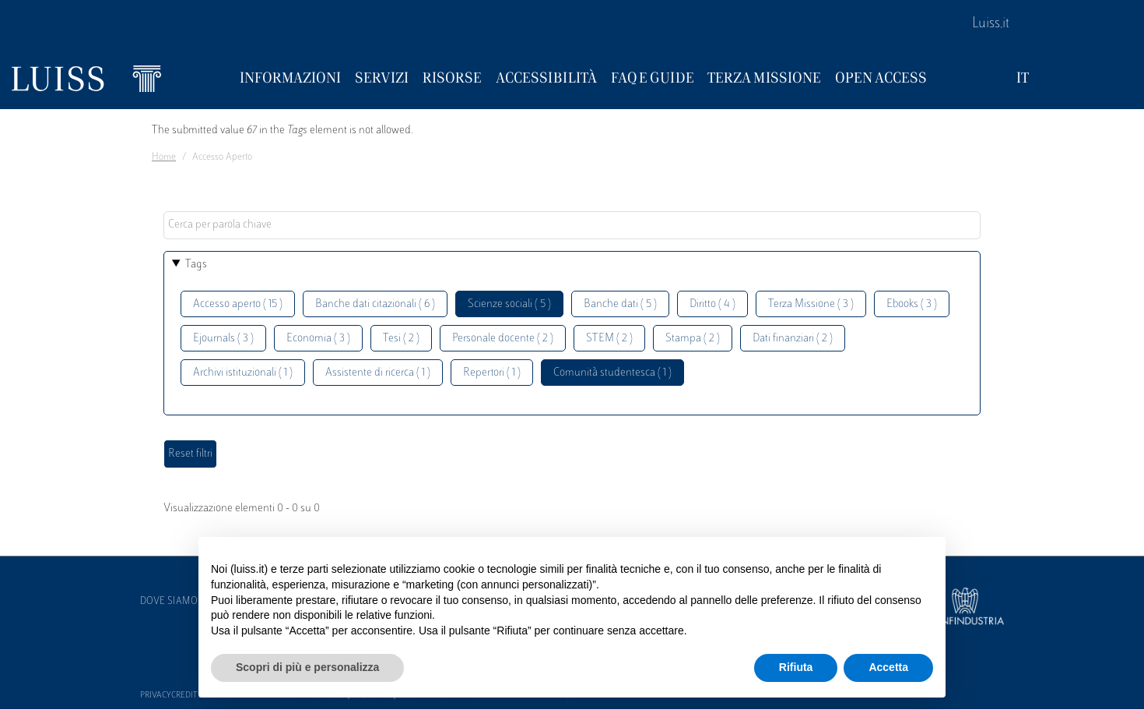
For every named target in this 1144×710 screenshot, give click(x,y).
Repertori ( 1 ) (492, 373)
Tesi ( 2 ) (401, 338)
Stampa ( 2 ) (692, 338)
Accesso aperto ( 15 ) (237, 304)
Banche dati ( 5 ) (620, 304)
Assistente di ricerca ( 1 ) (377, 373)
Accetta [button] (888, 667)
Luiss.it (990, 24)
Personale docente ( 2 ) (502, 338)
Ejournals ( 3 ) (223, 338)
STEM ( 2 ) (609, 338)
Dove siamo (169, 601)
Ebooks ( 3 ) (911, 304)
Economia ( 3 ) (318, 338)
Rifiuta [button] (796, 667)
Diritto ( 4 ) (712, 304)
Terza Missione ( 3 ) (811, 304)
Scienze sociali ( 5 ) (509, 304)
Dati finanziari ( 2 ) (793, 338)
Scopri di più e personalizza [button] (307, 667)
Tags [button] (196, 264)
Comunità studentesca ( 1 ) (612, 373)
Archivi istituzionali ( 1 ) (243, 373)
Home (164, 157)
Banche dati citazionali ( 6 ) (375, 304)
